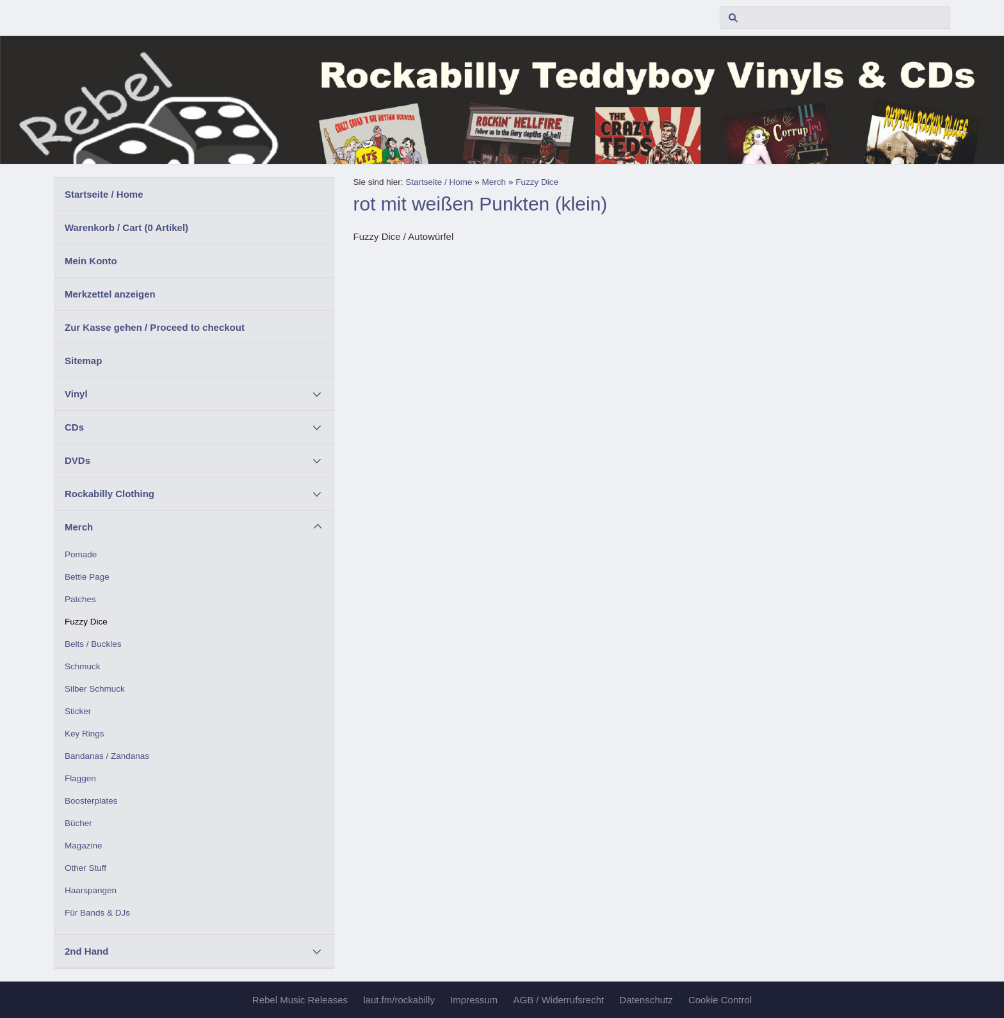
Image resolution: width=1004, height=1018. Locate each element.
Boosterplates (91, 801)
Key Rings (84, 733)
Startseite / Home (104, 194)
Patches (80, 599)
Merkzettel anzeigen (110, 294)
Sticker (78, 711)
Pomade (81, 554)
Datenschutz (645, 999)
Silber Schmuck (95, 689)
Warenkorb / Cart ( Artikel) (126, 227)
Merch (79, 526)
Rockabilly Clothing (109, 493)
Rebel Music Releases (300, 999)
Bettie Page (87, 577)
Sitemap (83, 360)
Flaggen (80, 778)
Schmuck (83, 666)
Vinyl (76, 393)
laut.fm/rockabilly (399, 999)
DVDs (77, 460)
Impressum (474, 999)
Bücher (78, 823)
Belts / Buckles (93, 644)
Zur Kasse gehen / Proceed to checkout (155, 327)
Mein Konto (91, 260)
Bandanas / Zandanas (107, 756)
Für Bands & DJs (97, 913)
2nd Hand (86, 951)
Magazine (83, 845)
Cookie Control (720, 999)
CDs (74, 427)
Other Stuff (85, 868)
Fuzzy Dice (86, 621)
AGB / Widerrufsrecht (558, 999)
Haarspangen (91, 890)
